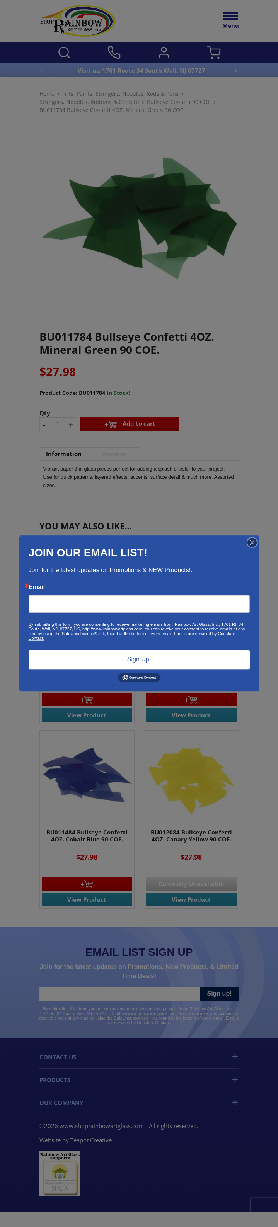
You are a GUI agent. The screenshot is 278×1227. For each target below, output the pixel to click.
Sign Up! (139, 659)
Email (37, 587)
